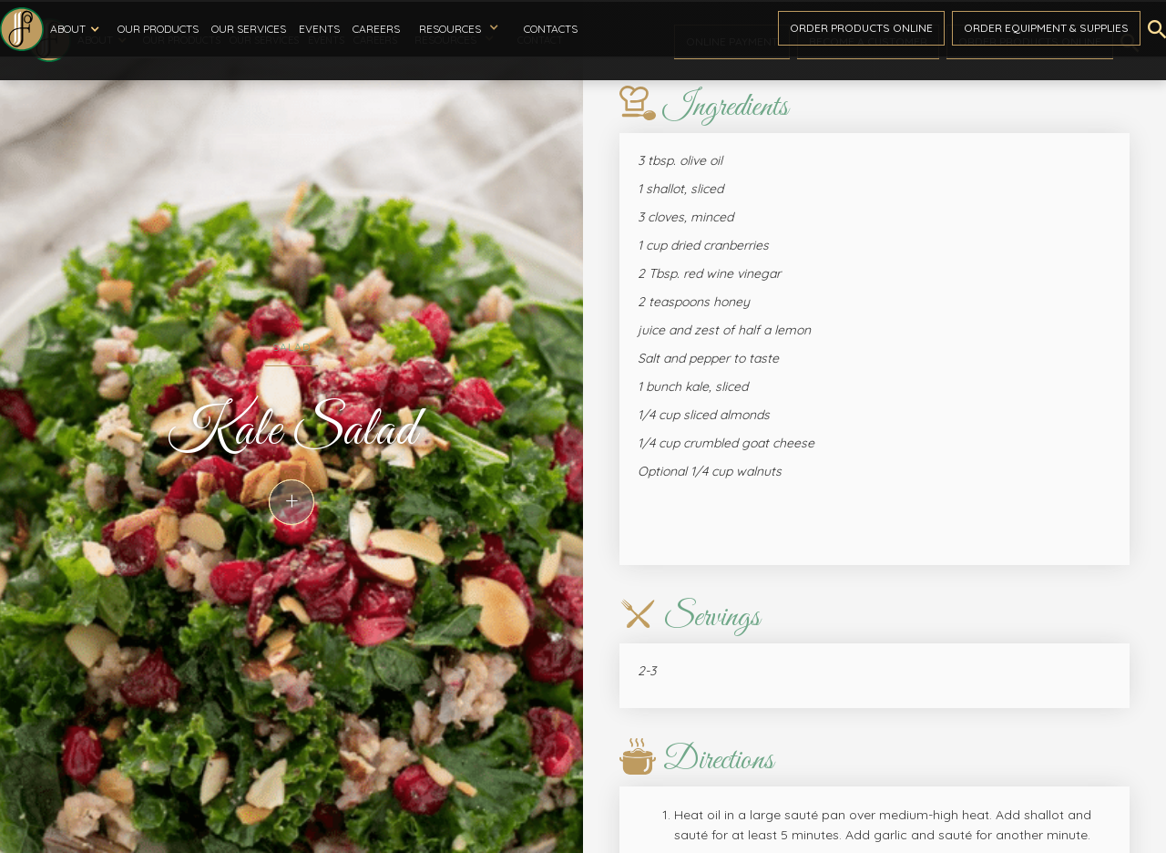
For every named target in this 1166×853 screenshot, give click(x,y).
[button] (77, 29)
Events (319, 29)
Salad (291, 347)
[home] (22, 29)
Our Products (158, 29)
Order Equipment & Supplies (1046, 28)
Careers (376, 29)
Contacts (551, 29)
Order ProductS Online (861, 28)
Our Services (248, 29)
